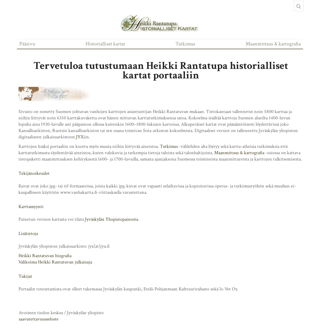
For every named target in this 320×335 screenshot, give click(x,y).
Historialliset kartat (105, 43)
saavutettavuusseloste (39, 319)
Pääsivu (27, 43)
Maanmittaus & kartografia (273, 43)
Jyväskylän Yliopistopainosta (111, 219)
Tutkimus (185, 43)
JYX (80, 137)
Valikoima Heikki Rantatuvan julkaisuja (55, 262)
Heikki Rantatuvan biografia (44, 256)
